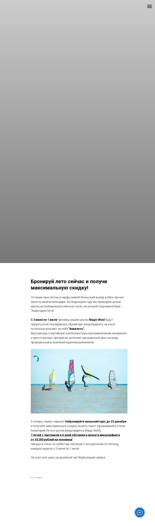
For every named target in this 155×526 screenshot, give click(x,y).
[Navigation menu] (149, 6)
